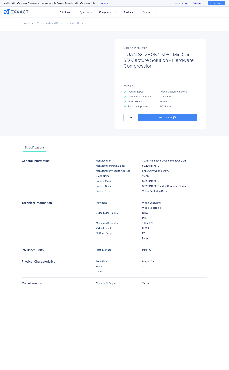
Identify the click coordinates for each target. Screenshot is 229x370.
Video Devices (78, 23)
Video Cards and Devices (51, 23)
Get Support (199, 3)
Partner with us (182, 3)
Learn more (104, 3)
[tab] (34, 148)
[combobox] (128, 117)
